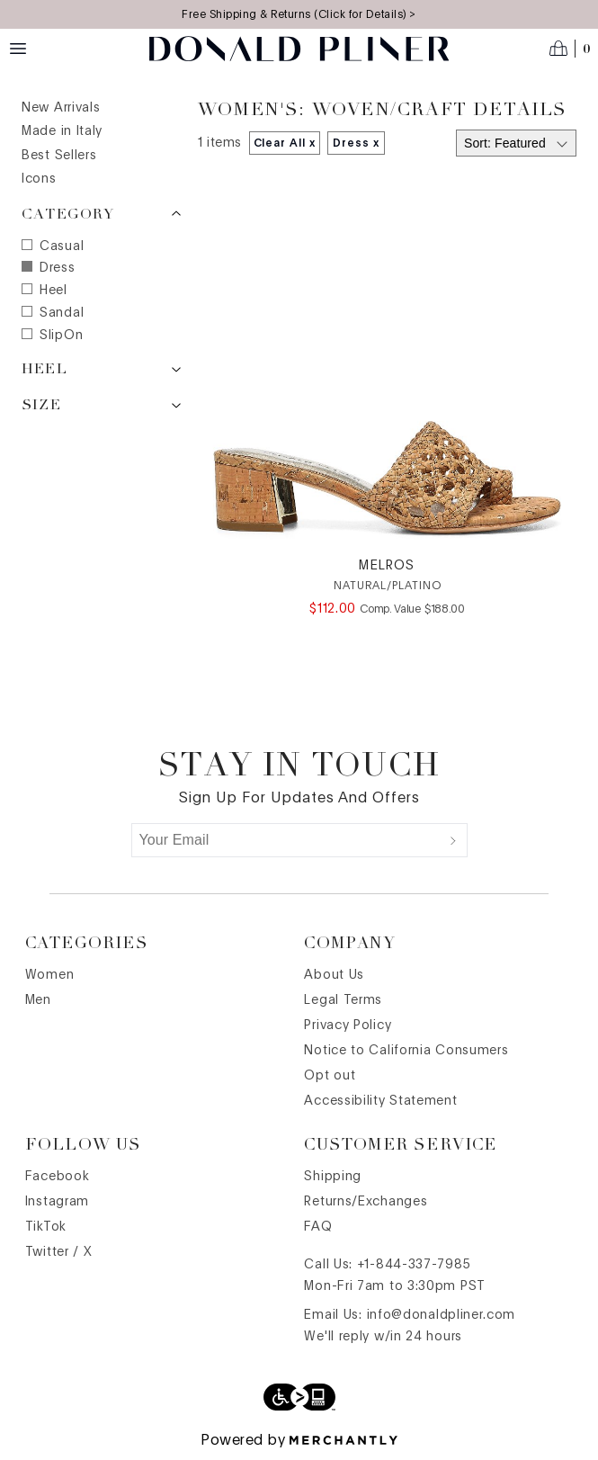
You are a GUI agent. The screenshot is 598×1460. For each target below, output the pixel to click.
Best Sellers (59, 155)
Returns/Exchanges (365, 1202)
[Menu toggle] (18, 48)
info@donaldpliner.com (441, 1315)
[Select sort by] (516, 143)
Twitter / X (59, 1252)
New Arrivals (61, 108)
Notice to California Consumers (406, 1050)
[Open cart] (570, 49)
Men (38, 1000)
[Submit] (453, 840)
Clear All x (285, 143)
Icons (39, 179)
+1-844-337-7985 (414, 1264)
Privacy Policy (347, 1025)
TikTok (46, 1227)
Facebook (57, 1176)
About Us (334, 975)
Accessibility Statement (380, 1101)
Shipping (332, 1176)
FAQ (318, 1227)
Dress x (356, 143)
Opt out (329, 1076)
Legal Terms (343, 1000)
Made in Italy (62, 131)
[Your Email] (286, 840)
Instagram (57, 1202)
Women (50, 975)
